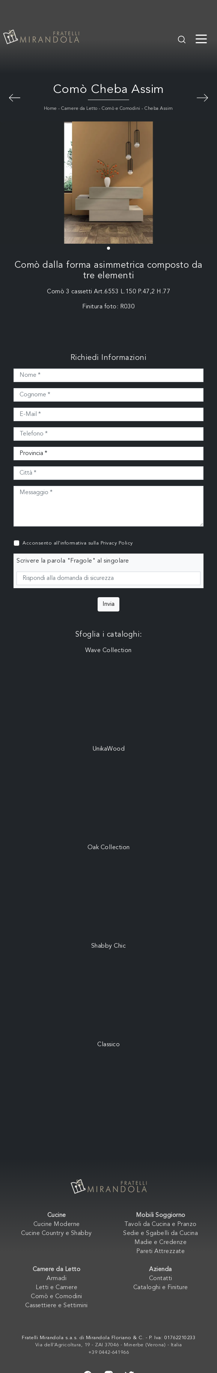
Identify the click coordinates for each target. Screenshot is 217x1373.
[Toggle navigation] (201, 38)
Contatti (160, 1279)
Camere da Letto (79, 108)
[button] (108, 248)
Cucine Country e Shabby (56, 1233)
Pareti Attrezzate (160, 1252)
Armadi (56, 1279)
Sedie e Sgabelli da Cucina (160, 1233)
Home (50, 108)
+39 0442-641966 (108, 1352)
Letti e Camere (56, 1288)
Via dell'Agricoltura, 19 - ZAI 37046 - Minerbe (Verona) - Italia (108, 1345)
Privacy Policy (117, 543)
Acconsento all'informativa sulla (78, 543)
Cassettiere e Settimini (56, 1306)
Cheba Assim (159, 108)
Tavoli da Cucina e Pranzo (160, 1224)
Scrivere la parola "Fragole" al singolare (73, 561)
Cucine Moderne (56, 1224)
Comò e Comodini (121, 108)
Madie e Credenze (160, 1242)
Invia (108, 604)
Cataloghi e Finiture (160, 1288)
